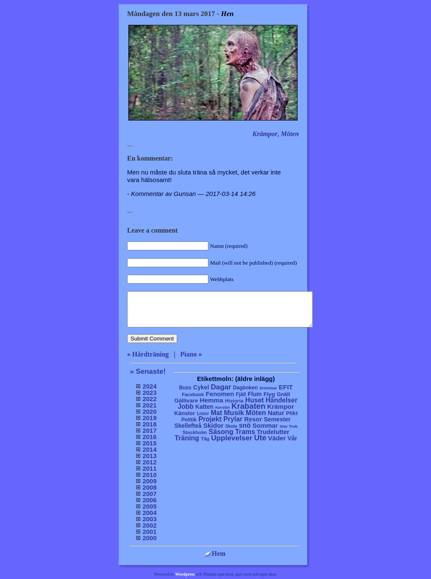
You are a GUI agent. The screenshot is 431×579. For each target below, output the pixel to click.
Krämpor (265, 133)
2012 (150, 462)
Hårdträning (150, 354)
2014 (150, 449)
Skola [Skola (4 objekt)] (231, 426)
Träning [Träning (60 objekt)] (187, 438)
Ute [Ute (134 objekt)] (260, 438)
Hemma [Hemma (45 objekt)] (211, 400)
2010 (150, 474)
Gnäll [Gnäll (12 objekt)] (283, 394)
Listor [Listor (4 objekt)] (203, 413)
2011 (150, 468)
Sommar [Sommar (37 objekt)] (265, 425)
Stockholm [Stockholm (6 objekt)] (195, 432)
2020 (150, 411)
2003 (150, 519)
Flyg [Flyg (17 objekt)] (269, 394)
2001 (150, 531)
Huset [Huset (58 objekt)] (254, 400)
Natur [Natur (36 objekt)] (276, 412)
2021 (150, 405)
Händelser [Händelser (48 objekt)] (281, 400)
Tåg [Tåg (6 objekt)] (205, 438)
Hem (214, 553)
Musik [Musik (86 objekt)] (234, 413)
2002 (150, 525)
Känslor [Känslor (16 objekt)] (184, 413)
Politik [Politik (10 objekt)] (189, 420)
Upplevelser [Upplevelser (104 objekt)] (232, 438)
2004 (150, 512)
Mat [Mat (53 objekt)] (216, 412)
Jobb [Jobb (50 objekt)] (186, 406)
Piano (188, 354)
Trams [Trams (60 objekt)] (245, 431)
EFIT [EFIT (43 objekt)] (286, 387)
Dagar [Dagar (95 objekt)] (221, 387)
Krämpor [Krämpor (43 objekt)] (280, 406)
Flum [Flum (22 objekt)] (255, 394)
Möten (290, 133)
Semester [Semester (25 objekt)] (277, 419)
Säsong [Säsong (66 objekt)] (221, 431)
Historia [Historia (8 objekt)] (234, 400)
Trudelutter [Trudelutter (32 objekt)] (273, 432)
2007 (150, 493)
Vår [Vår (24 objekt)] (292, 438)
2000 (150, 537)
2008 (150, 487)
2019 (150, 417)
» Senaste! (148, 371)
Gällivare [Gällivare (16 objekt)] (186, 400)
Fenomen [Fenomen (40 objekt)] (220, 393)
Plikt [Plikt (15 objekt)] (292, 413)
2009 (150, 481)
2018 (150, 424)
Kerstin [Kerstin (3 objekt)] (222, 407)
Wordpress (185, 574)
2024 (150, 386)
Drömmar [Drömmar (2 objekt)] (268, 388)
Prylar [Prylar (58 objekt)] (232, 419)
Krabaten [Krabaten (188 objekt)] (248, 406)
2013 (150, 455)
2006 (150, 500)
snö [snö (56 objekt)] (244, 425)
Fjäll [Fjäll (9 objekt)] (241, 394)
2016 (150, 436)
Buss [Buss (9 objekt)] (185, 388)
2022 (150, 398)
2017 (150, 430)
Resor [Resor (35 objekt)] (253, 419)
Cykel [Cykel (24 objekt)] (201, 387)
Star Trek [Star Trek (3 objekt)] (288, 426)
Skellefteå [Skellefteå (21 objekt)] (187, 426)
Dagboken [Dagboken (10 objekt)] (245, 388)
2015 (150, 443)
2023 (150, 392)
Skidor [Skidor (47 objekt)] (213, 425)
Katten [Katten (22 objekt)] (204, 406)
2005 (150, 506)
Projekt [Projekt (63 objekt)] (209, 419)
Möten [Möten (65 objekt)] (256, 412)
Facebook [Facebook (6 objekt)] (193, 394)
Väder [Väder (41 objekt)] (277, 438)
